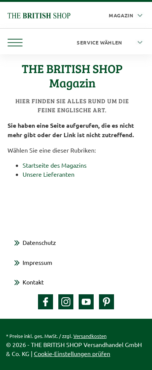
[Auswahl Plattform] (126, 15)
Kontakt (33, 282)
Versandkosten (89, 336)
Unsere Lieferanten (48, 174)
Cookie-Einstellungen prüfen (72, 353)
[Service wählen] (110, 42)
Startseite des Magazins (55, 165)
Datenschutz (39, 242)
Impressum (37, 262)
